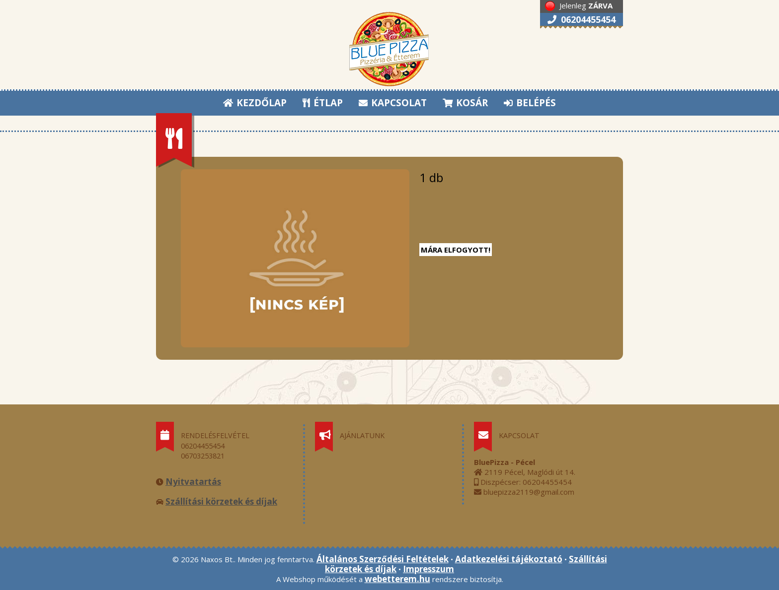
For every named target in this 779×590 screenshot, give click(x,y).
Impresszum (428, 569)
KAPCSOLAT (393, 102)
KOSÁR (465, 102)
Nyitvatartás (193, 481)
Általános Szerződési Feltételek (382, 559)
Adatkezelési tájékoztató (508, 559)
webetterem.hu (397, 579)
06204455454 (581, 19)
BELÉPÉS (530, 102)
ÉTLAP (323, 102)
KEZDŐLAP (255, 102)
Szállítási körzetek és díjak (221, 501)
